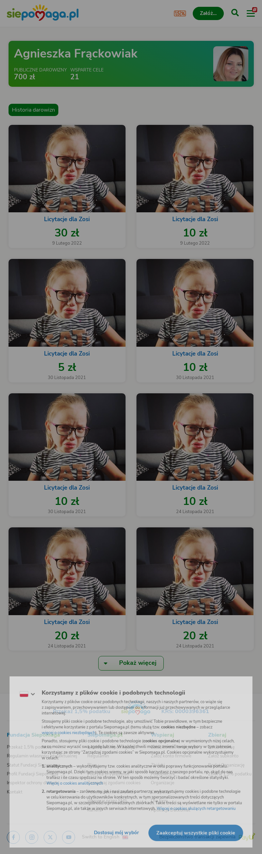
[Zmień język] (19, 689)
